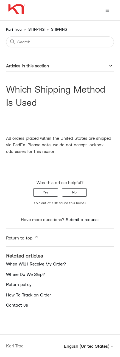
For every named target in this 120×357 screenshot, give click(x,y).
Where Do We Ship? (25, 274)
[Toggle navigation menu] (107, 10)
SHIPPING (36, 29)
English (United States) (89, 346)
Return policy (19, 284)
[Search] (60, 41)
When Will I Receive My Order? (36, 263)
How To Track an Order (28, 294)
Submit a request (82, 219)
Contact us (17, 304)
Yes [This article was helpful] (45, 192)
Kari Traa (14, 29)
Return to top (22, 237)
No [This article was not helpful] (74, 192)
